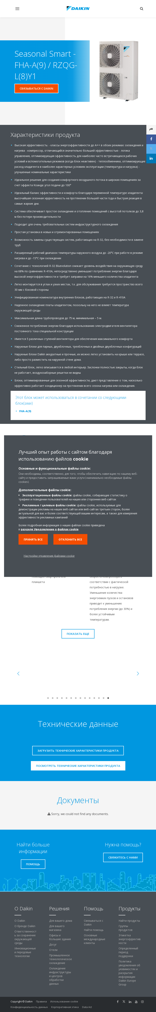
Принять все (33, 539)
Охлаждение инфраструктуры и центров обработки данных (60, 975)
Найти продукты (129, 920)
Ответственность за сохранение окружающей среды (25, 937)
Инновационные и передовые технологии (25, 952)
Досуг (53, 944)
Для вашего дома (60, 920)
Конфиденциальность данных (29, 1007)
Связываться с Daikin (93, 922)
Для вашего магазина (57, 928)
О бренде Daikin (24, 926)
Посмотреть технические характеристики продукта (78, 766)
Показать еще (78, 634)
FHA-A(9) (25, 411)
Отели (53, 950)
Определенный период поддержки (128, 952)
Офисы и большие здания (60, 937)
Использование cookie (64, 1001)
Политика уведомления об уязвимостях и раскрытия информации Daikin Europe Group (129, 973)
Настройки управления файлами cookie (49, 555)
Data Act (87, 1007)
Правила (41, 1001)
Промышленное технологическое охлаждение (60, 959)
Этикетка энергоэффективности (130, 939)
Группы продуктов (125, 928)
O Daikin (19, 920)
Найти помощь (94, 930)
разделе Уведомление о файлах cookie (49, 529)
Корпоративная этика (65, 1007)
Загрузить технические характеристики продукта (78, 750)
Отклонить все (70, 539)
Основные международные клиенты (94, 939)
